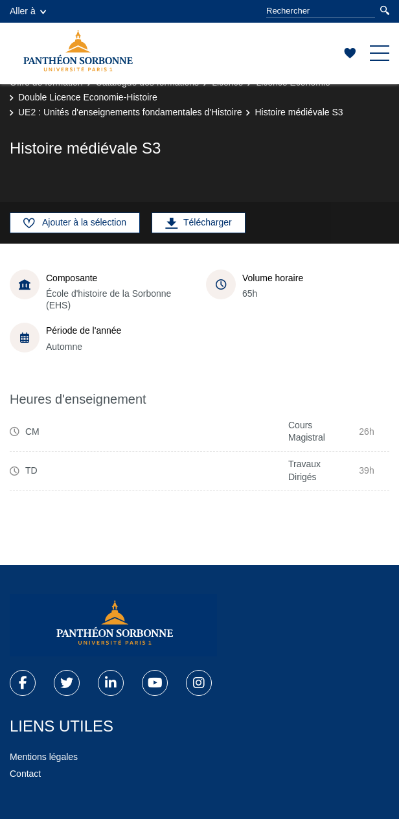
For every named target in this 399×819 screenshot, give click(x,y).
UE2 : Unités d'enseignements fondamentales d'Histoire (130, 112)
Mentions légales (44, 757)
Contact (25, 773)
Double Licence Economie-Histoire (87, 97)
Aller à (28, 11)
